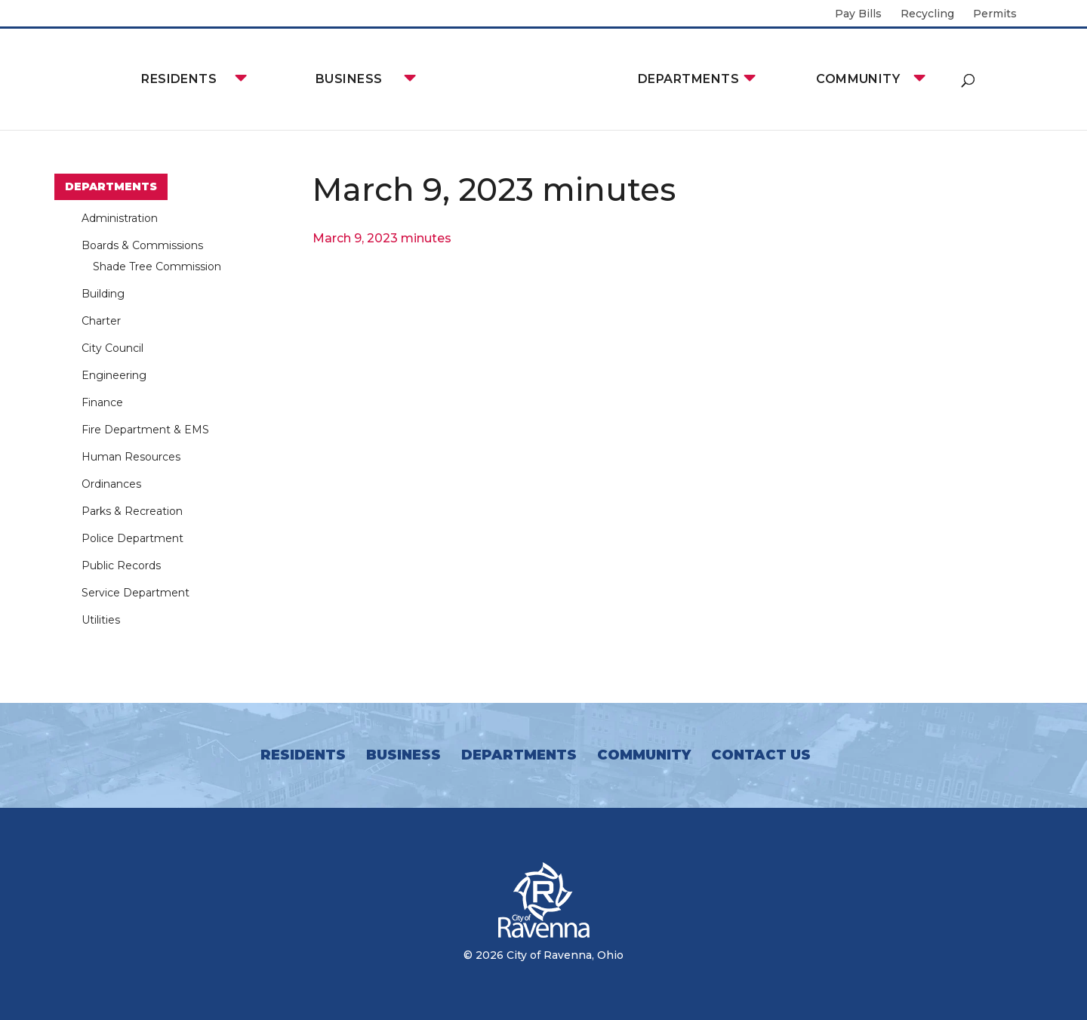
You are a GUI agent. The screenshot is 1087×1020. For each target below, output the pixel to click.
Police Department (132, 538)
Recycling (927, 14)
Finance (102, 402)
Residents (179, 79)
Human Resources (131, 457)
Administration (120, 218)
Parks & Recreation (132, 511)
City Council (112, 348)
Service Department (135, 592)
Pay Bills (858, 14)
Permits (995, 14)
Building (103, 293)
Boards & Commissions (142, 245)
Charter (101, 321)
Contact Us (761, 755)
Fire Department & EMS (145, 429)
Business (349, 79)
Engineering (114, 375)
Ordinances (111, 484)
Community (858, 79)
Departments (688, 79)
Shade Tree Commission (157, 266)
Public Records (121, 565)
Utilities (101, 620)
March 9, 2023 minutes (382, 238)
